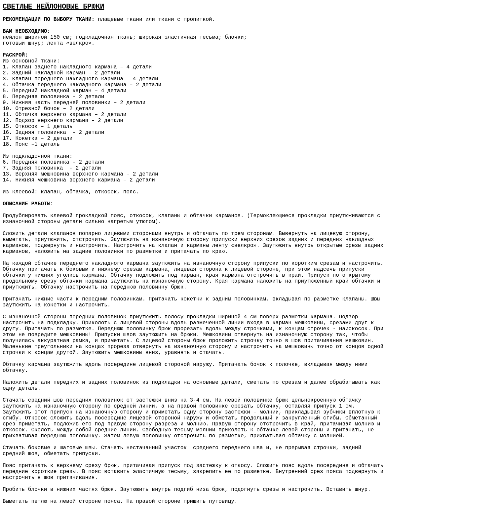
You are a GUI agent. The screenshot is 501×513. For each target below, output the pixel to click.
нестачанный (145, 448)
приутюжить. (22, 287)
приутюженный (313, 281)
